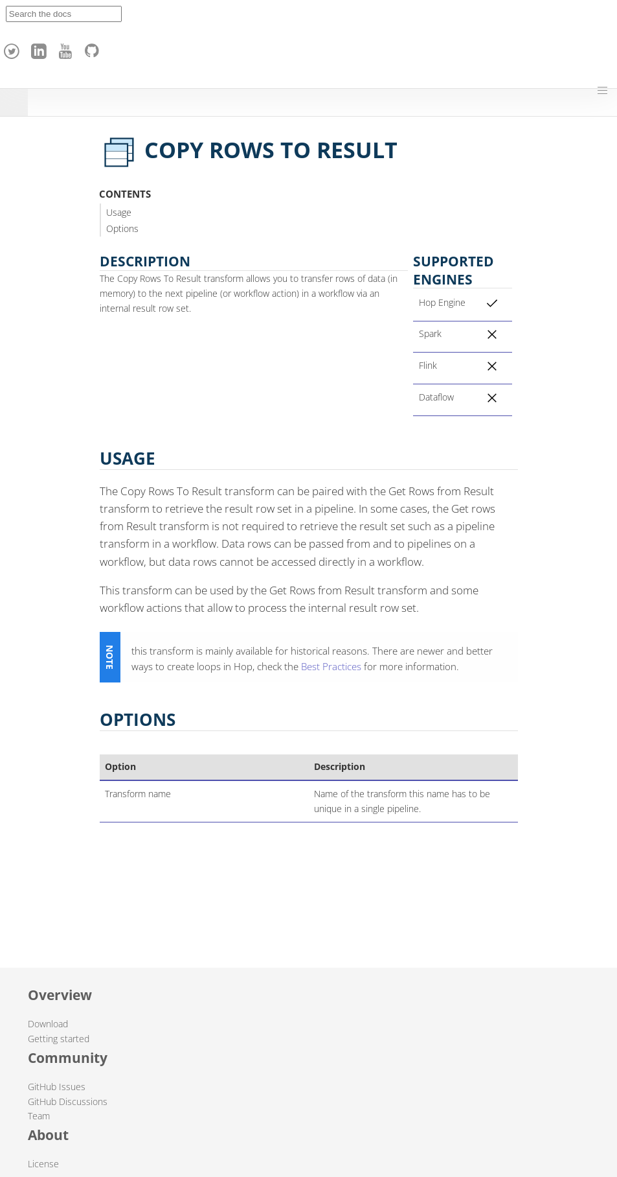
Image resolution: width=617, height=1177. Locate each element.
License (43, 1164)
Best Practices (331, 666)
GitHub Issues (56, 1086)
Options (122, 228)
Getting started (58, 1038)
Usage (118, 212)
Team (39, 1116)
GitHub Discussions (67, 1101)
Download (48, 1024)
